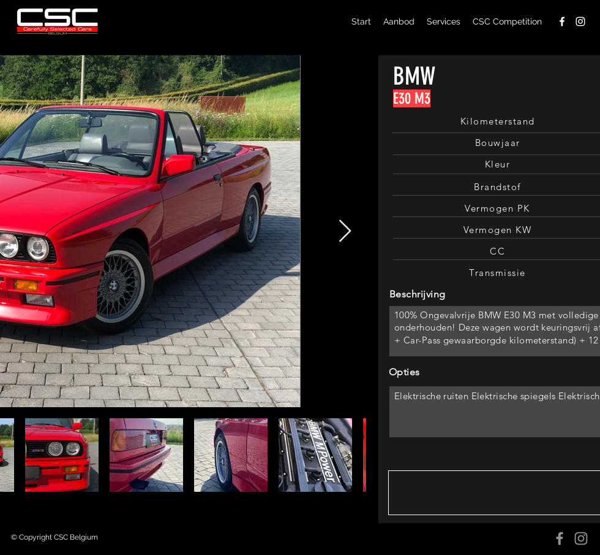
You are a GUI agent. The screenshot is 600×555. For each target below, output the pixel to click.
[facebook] (562, 21)
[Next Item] (345, 231)
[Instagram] (581, 538)
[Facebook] (559, 538)
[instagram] (580, 21)
